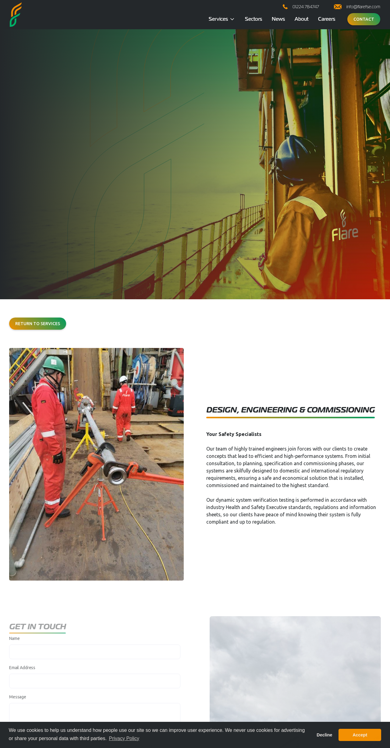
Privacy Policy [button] (124, 738)
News (278, 19)
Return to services (37, 323)
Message (17, 701)
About (301, 19)
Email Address (22, 672)
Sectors (253, 19)
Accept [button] (360, 734)
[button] (222, 19)
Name (14, 643)
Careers (326, 19)
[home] (16, 14)
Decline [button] (324, 734)
